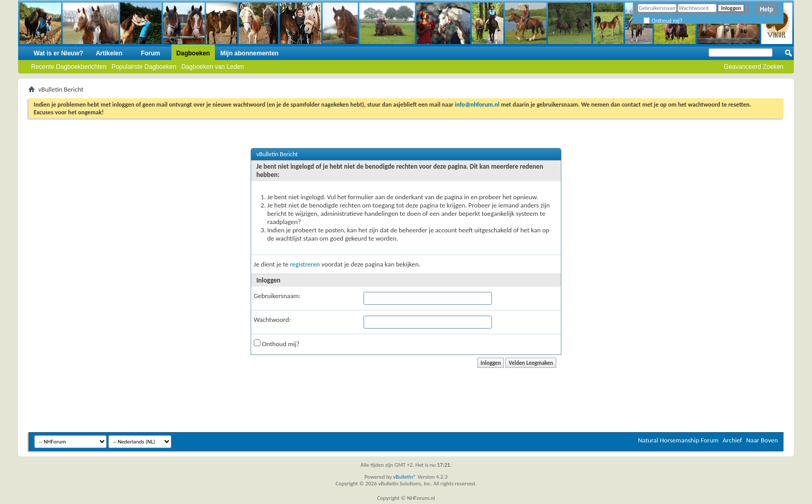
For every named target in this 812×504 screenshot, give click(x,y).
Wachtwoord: (272, 319)
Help (766, 9)
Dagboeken (193, 53)
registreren (305, 264)
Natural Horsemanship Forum (678, 440)
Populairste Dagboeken (143, 66)
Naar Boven (762, 440)
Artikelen (109, 53)
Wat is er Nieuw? (58, 53)
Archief (732, 440)
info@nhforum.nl (477, 104)
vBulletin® (404, 476)
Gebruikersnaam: (277, 296)
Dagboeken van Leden (212, 66)
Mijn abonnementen (249, 53)
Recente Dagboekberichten (68, 66)
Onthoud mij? (662, 21)
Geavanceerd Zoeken (754, 66)
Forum (150, 53)
